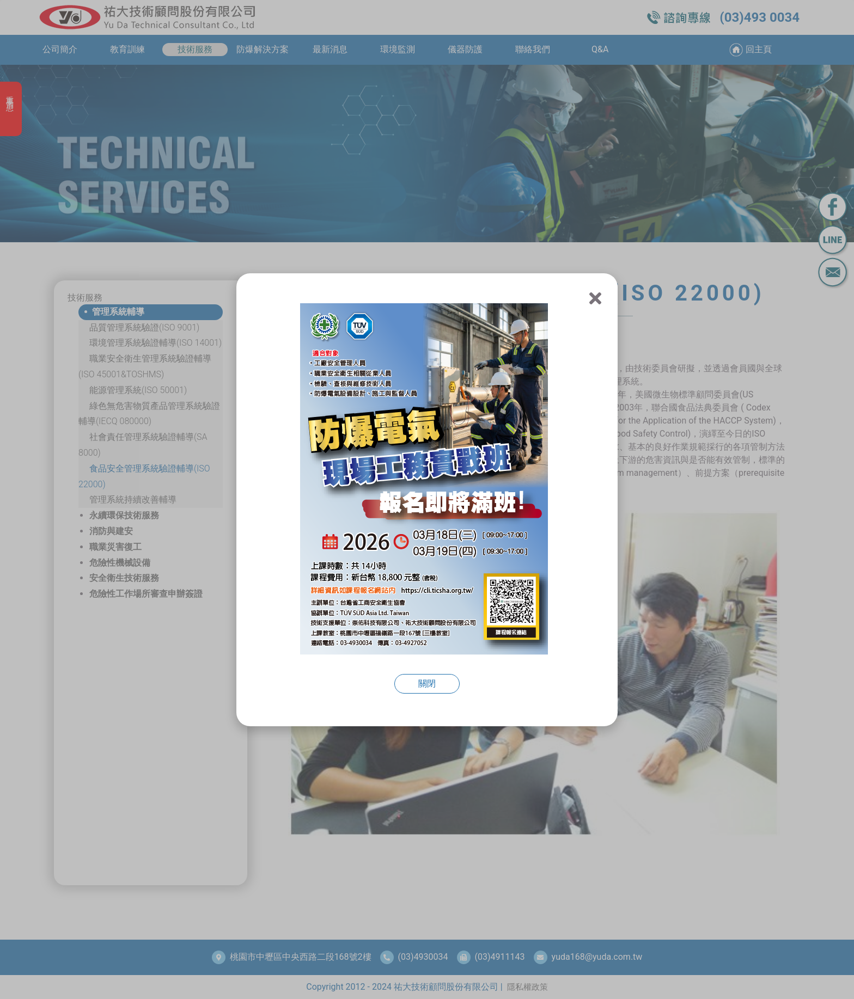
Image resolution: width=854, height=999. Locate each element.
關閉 (427, 683)
